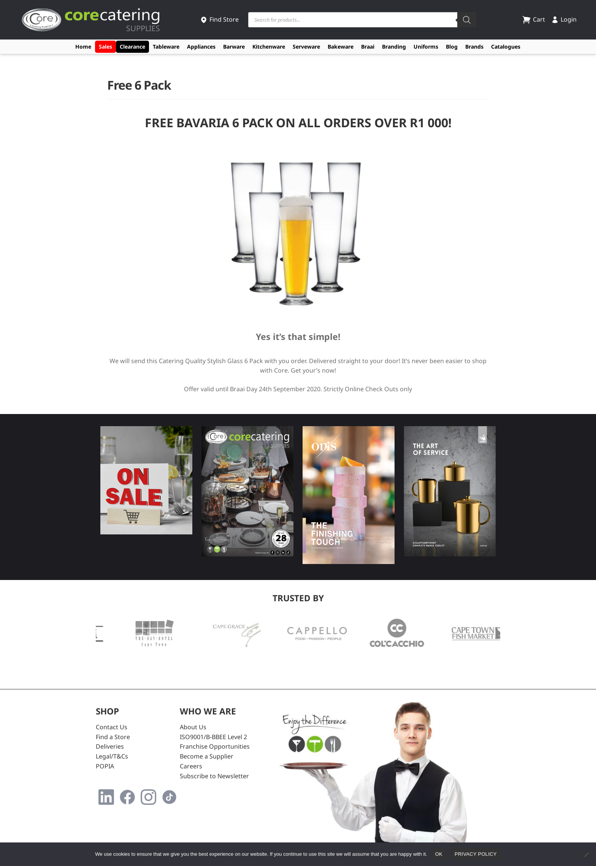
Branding (394, 46)
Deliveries (110, 746)
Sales (105, 46)
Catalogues (505, 46)
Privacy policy (476, 854)
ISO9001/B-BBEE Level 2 (213, 737)
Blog (452, 46)
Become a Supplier (206, 756)
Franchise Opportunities (215, 746)
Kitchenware (268, 46)
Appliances (201, 46)
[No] (586, 854)
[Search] (466, 19)
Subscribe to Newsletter (214, 776)
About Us (193, 727)
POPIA (105, 766)
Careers (191, 766)
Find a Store (113, 737)
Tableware (166, 46)
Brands (474, 46)
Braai (367, 46)
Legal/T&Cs (112, 756)
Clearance (132, 46)
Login (564, 19)
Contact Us (111, 727)
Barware (234, 46)
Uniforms (426, 46)
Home (83, 46)
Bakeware (340, 46)
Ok (438, 854)
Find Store (219, 19)
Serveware (306, 46)
